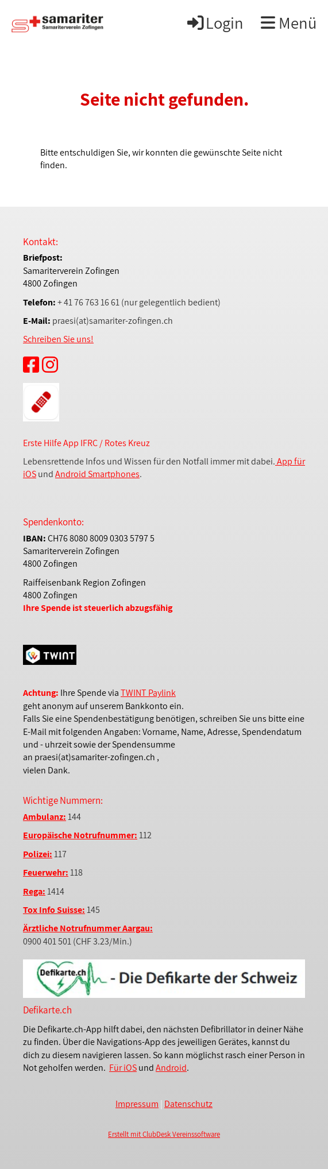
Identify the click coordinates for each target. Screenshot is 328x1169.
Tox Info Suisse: (54, 910)
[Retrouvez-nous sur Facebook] (31, 365)
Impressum (137, 1104)
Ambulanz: (44, 817)
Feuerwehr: (45, 872)
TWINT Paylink (148, 693)
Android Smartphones (97, 474)
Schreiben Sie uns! (58, 339)
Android (171, 1068)
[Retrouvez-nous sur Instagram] (50, 365)
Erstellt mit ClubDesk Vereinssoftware (164, 1134)
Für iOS (123, 1068)
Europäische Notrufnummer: (80, 835)
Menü (289, 22)
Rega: (34, 891)
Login (215, 22)
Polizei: (37, 854)
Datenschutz (188, 1104)
